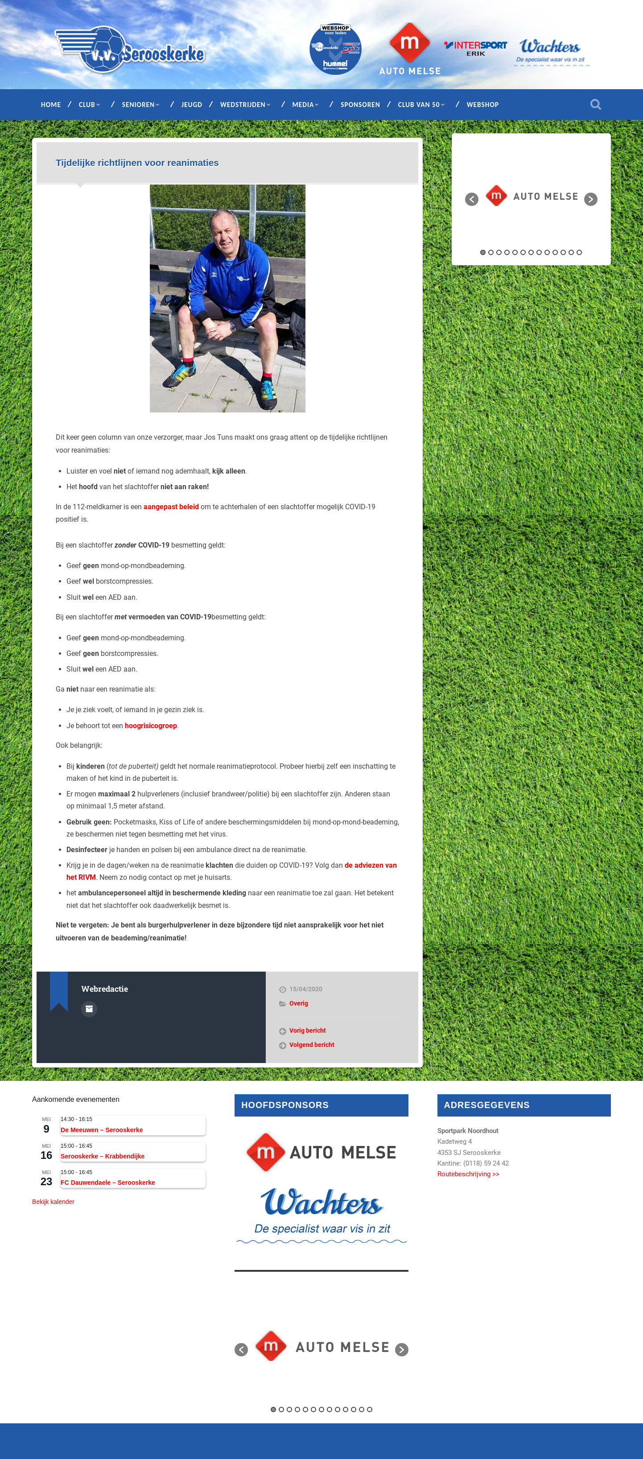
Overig (298, 1003)
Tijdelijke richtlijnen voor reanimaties (137, 162)
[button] (471, 199)
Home (51, 104)
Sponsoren (360, 104)
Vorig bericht (307, 1030)
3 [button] (499, 252)
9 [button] (547, 252)
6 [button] (523, 252)
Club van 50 (419, 104)
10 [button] (555, 252)
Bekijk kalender (53, 1201)
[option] (531, 195)
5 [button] (515, 252)
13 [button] (579, 252)
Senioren (138, 104)
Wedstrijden (243, 104)
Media (303, 104)
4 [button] (507, 252)
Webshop (483, 104)
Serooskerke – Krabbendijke (102, 1156)
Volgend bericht (311, 1044)
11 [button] (563, 252)
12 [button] (571, 252)
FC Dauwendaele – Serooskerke (108, 1182)
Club (87, 104)
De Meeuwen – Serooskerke (102, 1129)
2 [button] (491, 252)
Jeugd (191, 104)
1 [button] (483, 252)
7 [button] (531, 252)
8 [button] (539, 252)
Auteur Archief (89, 1009)
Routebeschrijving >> (468, 1174)
